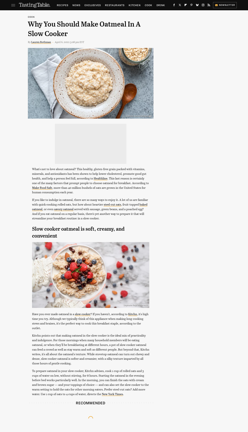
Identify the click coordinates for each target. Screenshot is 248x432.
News (76, 5)
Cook (148, 5)
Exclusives (93, 5)
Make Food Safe (42, 188)
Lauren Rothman (41, 42)
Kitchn (132, 314)
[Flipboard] (185, 6)
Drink (161, 5)
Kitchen (134, 5)
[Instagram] (203, 6)
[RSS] (208, 6)
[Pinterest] (191, 6)
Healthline (100, 178)
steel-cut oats (112, 204)
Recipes (62, 5)
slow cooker (83, 314)
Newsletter (225, 4)
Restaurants (114, 5)
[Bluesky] (197, 6)
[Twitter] (179, 6)
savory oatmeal (63, 209)
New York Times (112, 394)
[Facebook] (174, 6)
